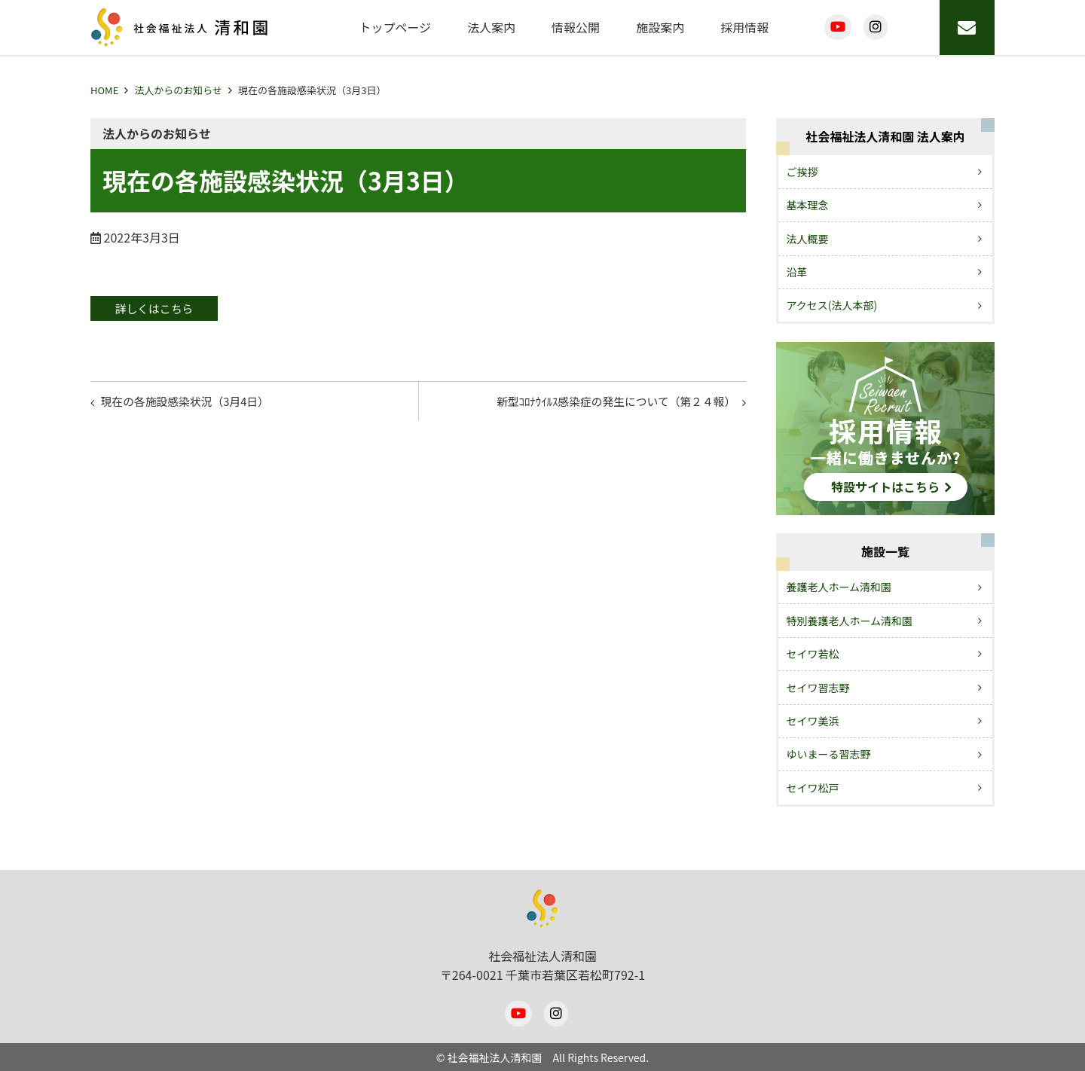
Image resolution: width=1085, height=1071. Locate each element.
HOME (104, 90)
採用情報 (744, 27)
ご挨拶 (802, 171)
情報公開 (576, 27)
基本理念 (808, 204)
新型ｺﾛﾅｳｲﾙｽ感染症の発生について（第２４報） (604, 404)
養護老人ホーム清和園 (839, 586)
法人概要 (808, 238)
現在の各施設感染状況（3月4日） (193, 404)
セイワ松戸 (813, 787)
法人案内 (491, 27)
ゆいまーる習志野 (829, 753)
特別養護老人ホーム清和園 (850, 620)
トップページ (395, 27)
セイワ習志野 (818, 687)
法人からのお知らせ (178, 90)
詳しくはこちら (163, 309)
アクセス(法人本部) (832, 305)
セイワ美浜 (813, 720)
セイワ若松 (813, 653)
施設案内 (660, 27)
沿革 (797, 271)
